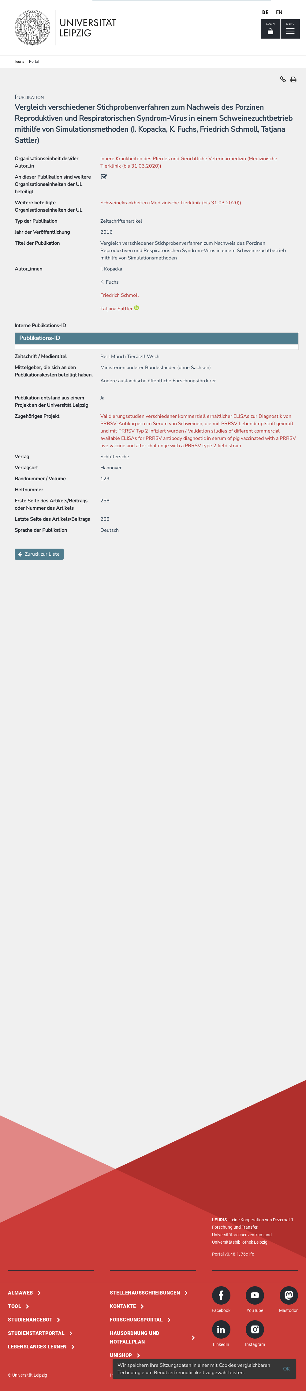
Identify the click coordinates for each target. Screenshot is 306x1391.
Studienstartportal (36, 1333)
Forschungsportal (136, 1320)
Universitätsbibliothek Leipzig (239, 1242)
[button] (283, 81)
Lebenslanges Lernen (37, 1347)
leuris (19, 61)
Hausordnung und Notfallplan (134, 1337)
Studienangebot (30, 1320)
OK (286, 1369)
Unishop (121, 1355)
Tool (14, 1306)
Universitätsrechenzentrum (237, 1234)
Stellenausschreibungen (145, 1293)
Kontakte (123, 1306)
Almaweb (20, 1293)
